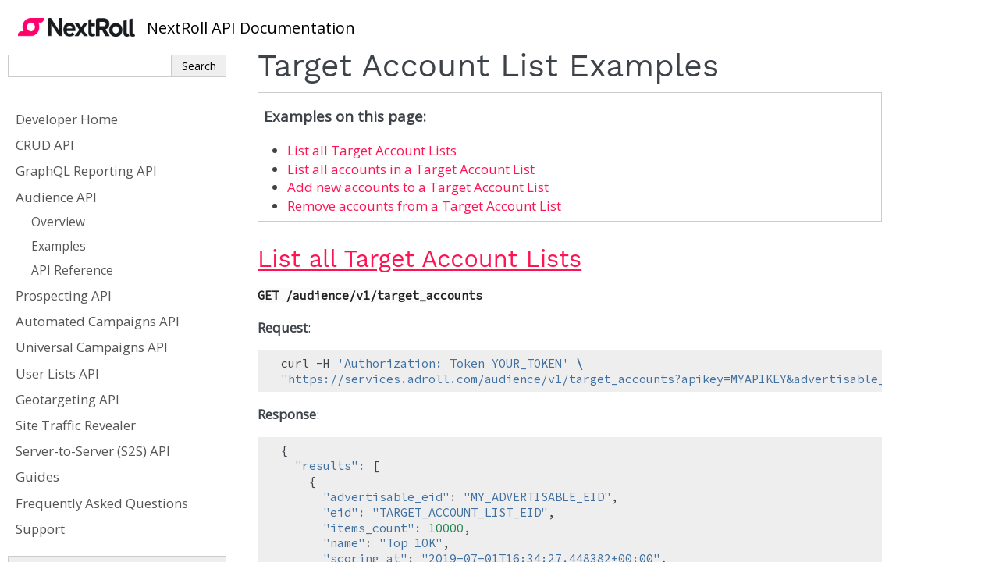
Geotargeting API (67, 399)
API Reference (72, 270)
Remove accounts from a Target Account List (424, 206)
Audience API (56, 197)
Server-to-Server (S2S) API (93, 451)
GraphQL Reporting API (86, 171)
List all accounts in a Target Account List (411, 169)
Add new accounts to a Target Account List (418, 187)
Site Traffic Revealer (76, 425)
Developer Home (67, 119)
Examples (58, 246)
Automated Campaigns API (98, 321)
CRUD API (45, 145)
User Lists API (57, 373)
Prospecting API (64, 295)
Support (40, 529)
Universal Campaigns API (92, 347)
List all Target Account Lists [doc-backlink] (419, 258)
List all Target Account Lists (372, 150)
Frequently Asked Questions (102, 503)
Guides (37, 477)
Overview (58, 222)
